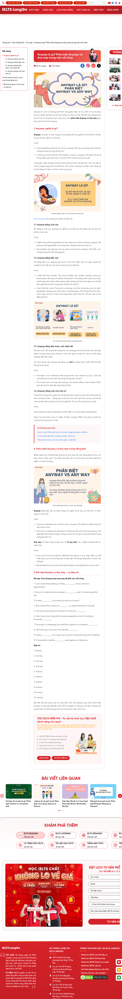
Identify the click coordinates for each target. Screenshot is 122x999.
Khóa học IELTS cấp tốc (91, 966)
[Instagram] (116, 2)
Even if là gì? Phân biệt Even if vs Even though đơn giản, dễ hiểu (62, 432)
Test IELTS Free (49, 3)
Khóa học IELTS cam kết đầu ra (94, 955)
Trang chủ (6, 43)
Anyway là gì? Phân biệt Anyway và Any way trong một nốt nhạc (61, 43)
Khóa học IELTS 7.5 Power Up (93, 958)
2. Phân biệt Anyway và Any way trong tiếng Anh (12, 79)
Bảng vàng (112, 10)
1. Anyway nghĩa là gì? (10, 55)
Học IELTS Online (31, 3)
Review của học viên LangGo (93, 973)
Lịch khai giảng (64, 10)
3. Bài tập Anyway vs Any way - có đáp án (13, 85)
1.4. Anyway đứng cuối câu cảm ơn (15, 72)
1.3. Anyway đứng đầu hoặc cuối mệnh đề (13, 67)
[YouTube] (109, 2)
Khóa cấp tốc (65, 3)
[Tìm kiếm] (96, 3)
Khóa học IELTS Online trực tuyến (95, 962)
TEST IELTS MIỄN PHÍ (60, 758)
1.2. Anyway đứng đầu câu (15, 62)
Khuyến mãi (80, 3)
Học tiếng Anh (18, 43)
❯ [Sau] (120, 796)
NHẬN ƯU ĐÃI (43, 758)
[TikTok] (119, 2)
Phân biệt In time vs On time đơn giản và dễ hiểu (56, 440)
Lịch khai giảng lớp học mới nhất (95, 969)
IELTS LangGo (39, 219)
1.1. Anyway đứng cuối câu (14, 59)
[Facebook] (112, 2)
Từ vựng (29, 43)
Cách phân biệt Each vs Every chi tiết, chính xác (56, 436)
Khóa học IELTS (14, 3)
